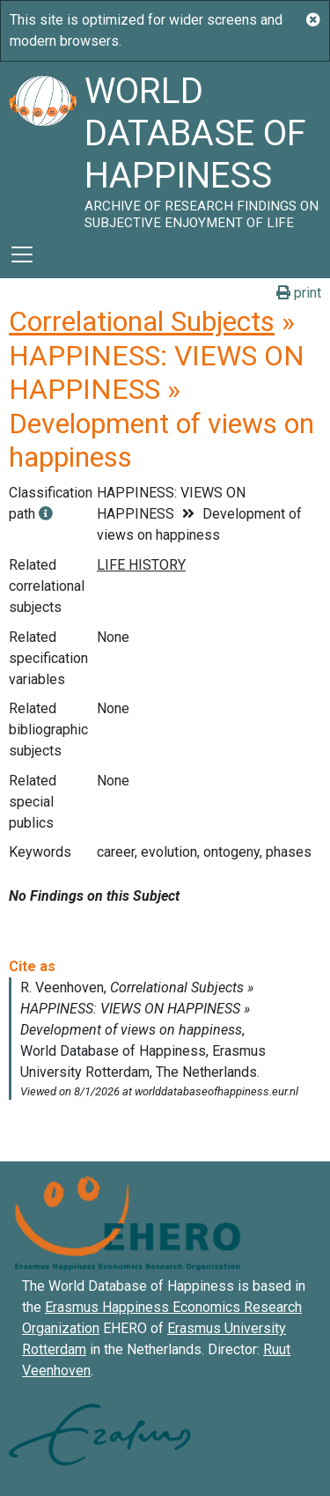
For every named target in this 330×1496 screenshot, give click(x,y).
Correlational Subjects (142, 321)
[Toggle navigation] (22, 254)
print (298, 292)
